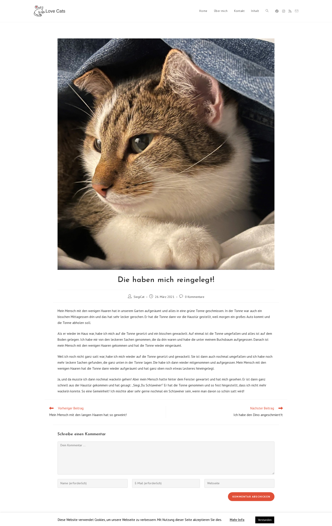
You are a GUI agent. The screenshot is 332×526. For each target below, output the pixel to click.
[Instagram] (283, 11)
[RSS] (290, 11)
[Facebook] (277, 11)
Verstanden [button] (265, 520)
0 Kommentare (194, 297)
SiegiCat (139, 297)
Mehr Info (237, 520)
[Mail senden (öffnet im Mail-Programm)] (296, 11)
